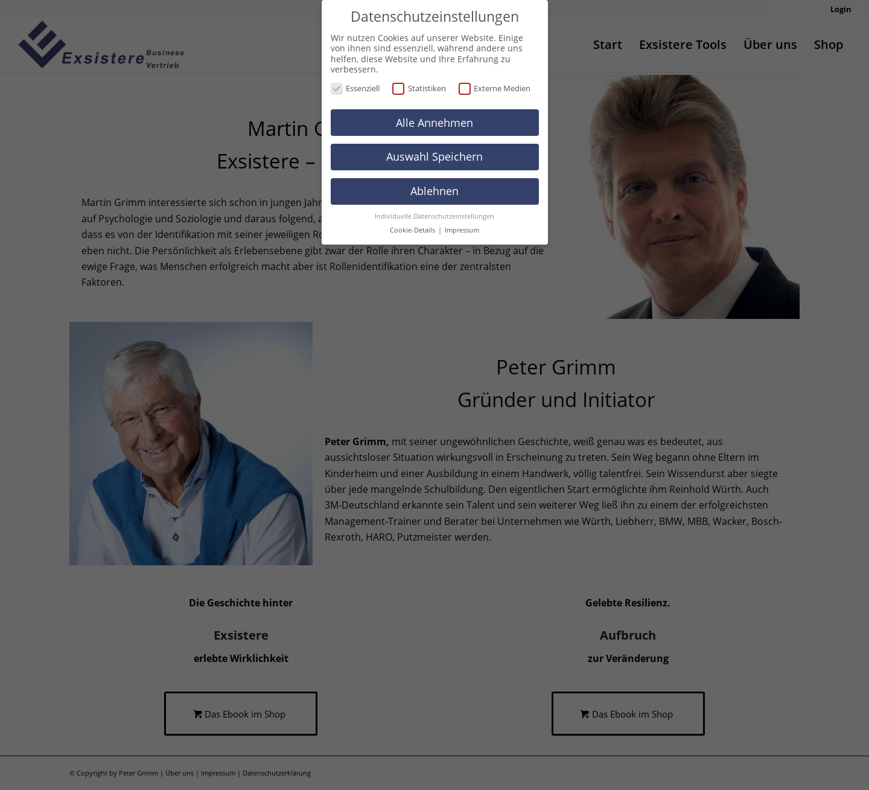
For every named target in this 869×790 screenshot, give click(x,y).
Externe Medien (495, 88)
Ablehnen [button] (434, 191)
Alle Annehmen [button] (434, 122)
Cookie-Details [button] (413, 230)
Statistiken (419, 88)
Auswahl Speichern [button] (434, 156)
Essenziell (355, 88)
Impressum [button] (462, 230)
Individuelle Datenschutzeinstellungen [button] (434, 216)
